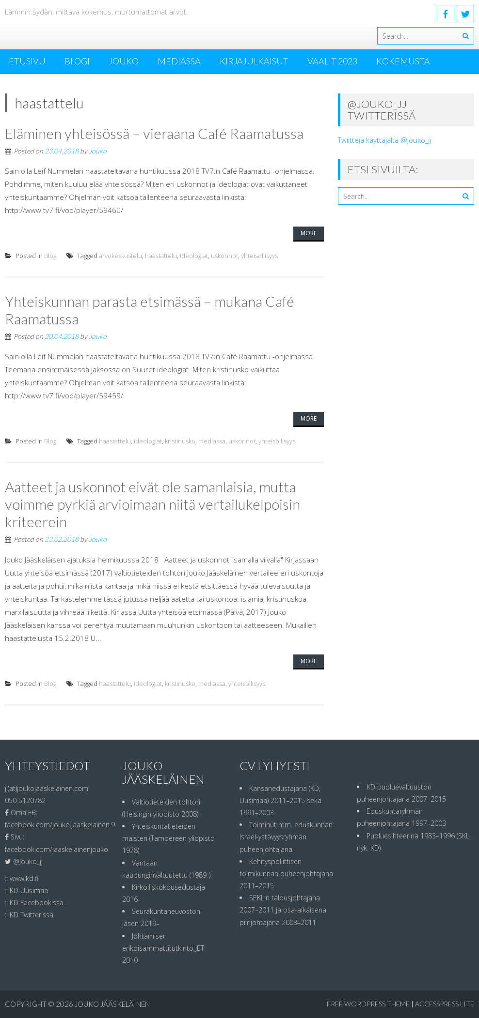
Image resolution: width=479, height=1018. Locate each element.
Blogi (77, 61)
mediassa (211, 441)
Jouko (124, 61)
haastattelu (161, 255)
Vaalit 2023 (332, 61)
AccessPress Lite (444, 1004)
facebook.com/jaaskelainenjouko (56, 849)
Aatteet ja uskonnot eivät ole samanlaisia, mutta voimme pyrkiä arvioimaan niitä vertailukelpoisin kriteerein (152, 504)
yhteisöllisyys (259, 255)
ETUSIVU (27, 61)
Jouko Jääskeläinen (112, 1004)
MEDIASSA (179, 61)
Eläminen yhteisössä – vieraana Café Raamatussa (154, 133)
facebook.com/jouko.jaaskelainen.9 (60, 824)
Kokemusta (403, 61)
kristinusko (180, 441)
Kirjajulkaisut (254, 61)
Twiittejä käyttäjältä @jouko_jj (384, 140)
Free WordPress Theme (368, 1004)
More (309, 233)
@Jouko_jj (28, 861)
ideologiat (194, 255)
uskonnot (224, 255)
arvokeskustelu (120, 255)
